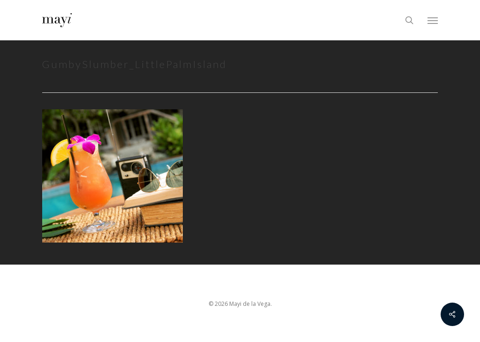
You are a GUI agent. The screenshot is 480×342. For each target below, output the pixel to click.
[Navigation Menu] (433, 20)
